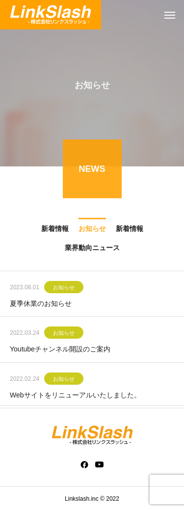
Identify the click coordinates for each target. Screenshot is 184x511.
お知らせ (64, 288)
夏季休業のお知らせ (41, 304)
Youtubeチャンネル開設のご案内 (60, 350)
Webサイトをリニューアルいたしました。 (75, 395)
